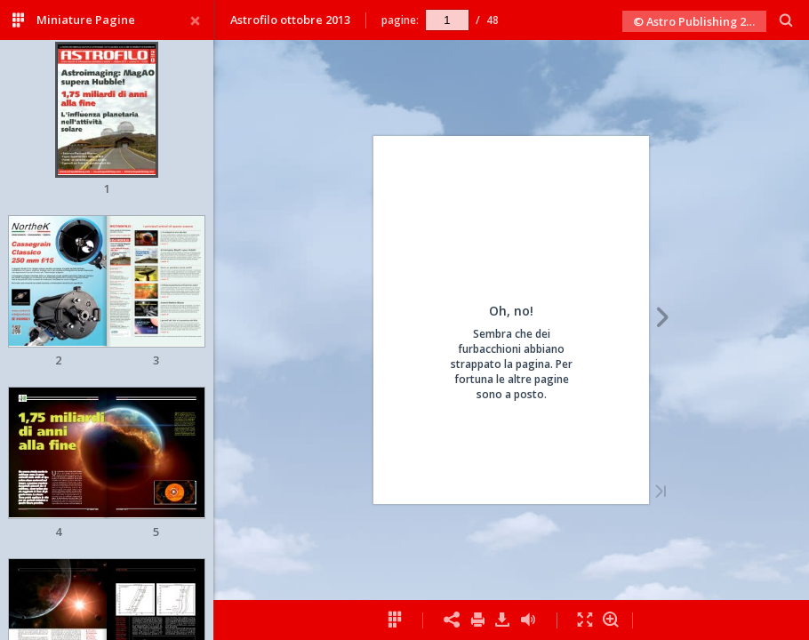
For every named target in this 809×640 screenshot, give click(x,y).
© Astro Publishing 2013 (699, 21)
